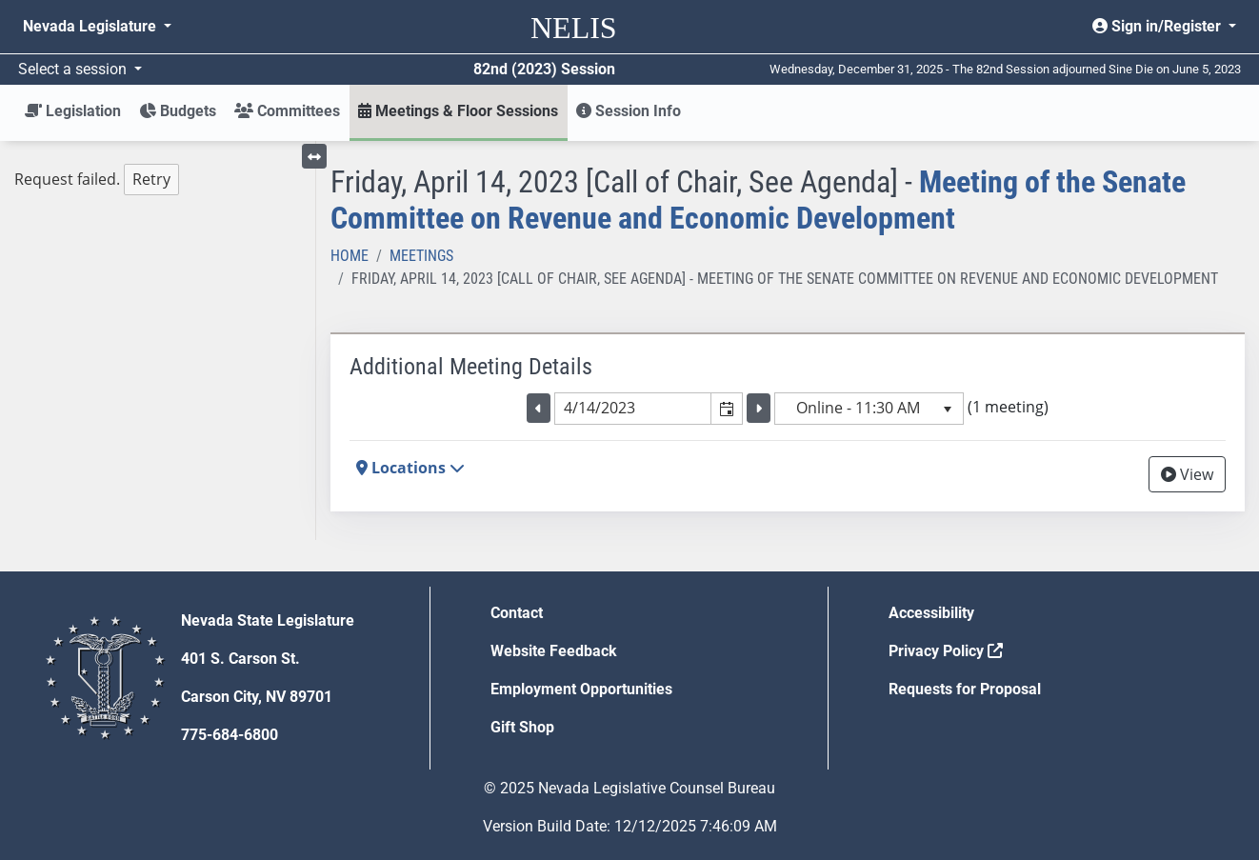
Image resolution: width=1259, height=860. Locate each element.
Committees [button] (287, 111)
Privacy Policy (946, 651)
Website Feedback (553, 651)
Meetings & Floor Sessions (458, 111)
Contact (516, 613)
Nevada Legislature (91, 26)
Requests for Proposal (965, 689)
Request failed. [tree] (96, 179)
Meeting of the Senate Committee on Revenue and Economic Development (758, 200)
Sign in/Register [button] (1158, 26)
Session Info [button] (628, 111)
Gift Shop (522, 727)
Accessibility (931, 613)
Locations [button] (410, 467)
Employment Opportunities (581, 689)
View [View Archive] (1187, 474)
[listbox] (868, 408)
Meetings (421, 256)
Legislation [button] (73, 111)
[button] (726, 408)
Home (349, 256)
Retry (151, 179)
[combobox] (633, 408)
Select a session (74, 69)
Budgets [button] (177, 111)
